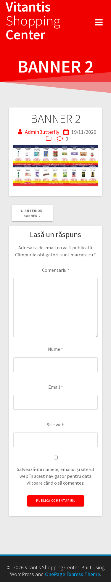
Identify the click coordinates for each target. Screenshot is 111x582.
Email (55, 387)
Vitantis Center (33, 20)
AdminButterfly (42, 131)
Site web (56, 424)
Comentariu (55, 270)
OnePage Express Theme (72, 574)
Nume (55, 349)
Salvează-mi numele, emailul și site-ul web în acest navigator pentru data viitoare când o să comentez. (55, 476)
